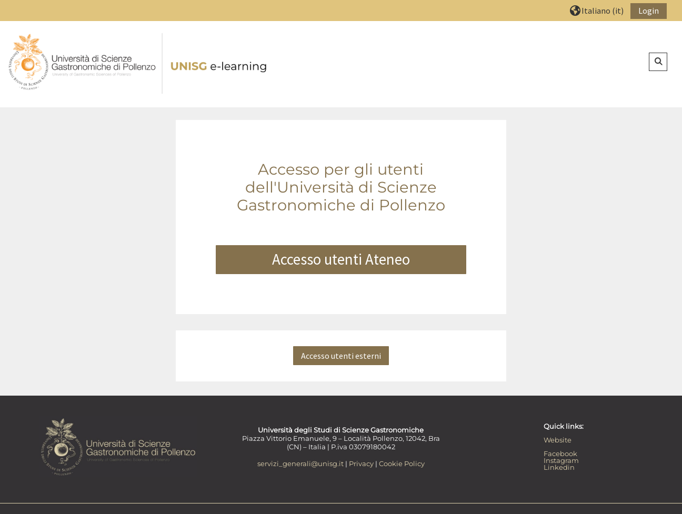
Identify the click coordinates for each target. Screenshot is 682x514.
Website (557, 440)
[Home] (138, 63)
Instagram (561, 460)
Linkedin (559, 467)
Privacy (361, 463)
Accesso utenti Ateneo (341, 259)
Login (648, 10)
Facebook (560, 453)
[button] (596, 10)
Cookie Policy (402, 463)
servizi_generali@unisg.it (300, 463)
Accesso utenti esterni (341, 355)
